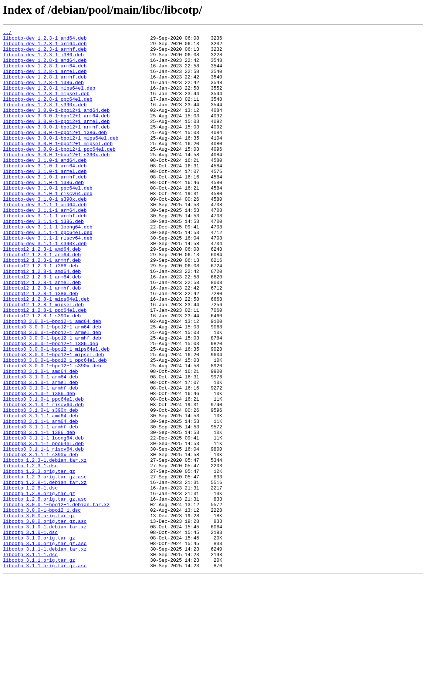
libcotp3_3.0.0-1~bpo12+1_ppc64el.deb (55, 426)
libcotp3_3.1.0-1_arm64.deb (40, 446)
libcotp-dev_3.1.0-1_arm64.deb (45, 193)
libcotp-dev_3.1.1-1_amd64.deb (45, 240)
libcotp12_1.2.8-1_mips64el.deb (46, 353)
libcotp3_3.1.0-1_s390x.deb (40, 486)
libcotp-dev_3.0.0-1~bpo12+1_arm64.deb (56, 133)
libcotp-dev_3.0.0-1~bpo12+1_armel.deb (56, 140)
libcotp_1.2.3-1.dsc (30, 553)
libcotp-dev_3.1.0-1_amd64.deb (45, 186)
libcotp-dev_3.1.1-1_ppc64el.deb (47, 273)
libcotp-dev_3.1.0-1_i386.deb (43, 213)
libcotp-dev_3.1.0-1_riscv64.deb (47, 226)
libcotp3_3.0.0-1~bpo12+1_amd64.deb (52, 380)
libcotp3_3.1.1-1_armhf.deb (40, 506)
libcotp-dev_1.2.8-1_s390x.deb (45, 120)
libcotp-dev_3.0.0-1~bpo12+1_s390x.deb (56, 180)
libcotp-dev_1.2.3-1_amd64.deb (45, 40)
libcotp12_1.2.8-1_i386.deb (40, 346)
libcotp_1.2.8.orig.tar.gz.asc (45, 593)
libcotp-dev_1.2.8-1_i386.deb (43, 93)
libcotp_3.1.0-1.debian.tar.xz (45, 626)
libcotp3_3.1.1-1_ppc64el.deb (43, 526)
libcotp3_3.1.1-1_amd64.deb (40, 493)
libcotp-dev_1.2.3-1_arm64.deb (45, 46)
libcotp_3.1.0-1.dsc (30, 633)
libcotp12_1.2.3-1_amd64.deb (42, 293)
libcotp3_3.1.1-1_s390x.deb (40, 540)
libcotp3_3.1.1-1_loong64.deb (43, 520)
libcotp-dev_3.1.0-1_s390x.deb (45, 233)
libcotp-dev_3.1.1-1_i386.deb (43, 260)
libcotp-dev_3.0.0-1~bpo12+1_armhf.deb (56, 146)
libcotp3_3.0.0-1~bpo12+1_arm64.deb (52, 386)
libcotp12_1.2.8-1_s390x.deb (42, 373)
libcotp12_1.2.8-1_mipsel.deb (43, 360)
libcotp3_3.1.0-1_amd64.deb (40, 440)
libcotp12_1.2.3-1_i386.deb (40, 313)
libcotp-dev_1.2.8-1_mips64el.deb (49, 100)
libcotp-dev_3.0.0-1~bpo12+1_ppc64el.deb (59, 173)
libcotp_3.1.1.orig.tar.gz (39, 666)
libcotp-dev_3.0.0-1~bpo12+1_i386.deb (55, 153)
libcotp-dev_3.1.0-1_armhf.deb (45, 206)
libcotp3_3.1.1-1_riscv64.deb (43, 533)
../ (7, 33)
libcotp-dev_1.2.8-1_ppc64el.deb (47, 113)
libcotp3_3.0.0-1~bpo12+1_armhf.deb (52, 400)
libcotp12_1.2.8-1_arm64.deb (42, 326)
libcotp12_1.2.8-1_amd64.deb (42, 320)
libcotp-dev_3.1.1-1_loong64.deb (47, 266)
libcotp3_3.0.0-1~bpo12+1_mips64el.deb (56, 413)
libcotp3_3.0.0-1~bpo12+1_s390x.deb (52, 433)
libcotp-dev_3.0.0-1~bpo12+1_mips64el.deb (60, 160)
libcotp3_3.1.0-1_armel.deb (40, 453)
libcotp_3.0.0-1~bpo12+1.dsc (42, 606)
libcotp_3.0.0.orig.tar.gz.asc (45, 619)
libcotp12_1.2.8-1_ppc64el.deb (45, 366)
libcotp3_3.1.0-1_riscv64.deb (43, 480)
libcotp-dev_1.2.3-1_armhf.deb (45, 53)
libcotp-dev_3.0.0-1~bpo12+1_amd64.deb (56, 126)
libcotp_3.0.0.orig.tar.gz (39, 613)
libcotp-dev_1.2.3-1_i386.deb (43, 60)
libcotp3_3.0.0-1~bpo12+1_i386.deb (50, 406)
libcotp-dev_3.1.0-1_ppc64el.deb (47, 220)
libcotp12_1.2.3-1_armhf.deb (42, 306)
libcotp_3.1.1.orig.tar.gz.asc (45, 673)
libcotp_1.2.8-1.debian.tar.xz (45, 573)
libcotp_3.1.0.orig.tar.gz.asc (45, 646)
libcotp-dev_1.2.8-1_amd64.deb (45, 66)
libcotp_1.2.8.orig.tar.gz (39, 586)
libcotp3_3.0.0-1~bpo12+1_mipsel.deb (53, 420)
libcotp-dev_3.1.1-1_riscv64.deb (47, 280)
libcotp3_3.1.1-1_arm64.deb (40, 500)
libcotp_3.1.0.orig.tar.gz (39, 639)
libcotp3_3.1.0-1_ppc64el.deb (43, 473)
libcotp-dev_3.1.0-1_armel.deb (45, 200)
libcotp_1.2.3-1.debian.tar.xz (45, 546)
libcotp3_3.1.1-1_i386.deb (39, 513)
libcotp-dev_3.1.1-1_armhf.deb (45, 253)
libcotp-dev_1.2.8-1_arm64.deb (45, 73)
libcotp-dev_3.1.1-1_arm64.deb (45, 246)
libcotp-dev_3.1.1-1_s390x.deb (45, 286)
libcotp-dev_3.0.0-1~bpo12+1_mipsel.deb (57, 166)
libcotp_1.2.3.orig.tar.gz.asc (45, 566)
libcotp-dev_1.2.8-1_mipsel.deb (46, 106)
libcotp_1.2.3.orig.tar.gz (39, 560)
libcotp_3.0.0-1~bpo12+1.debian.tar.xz (56, 600)
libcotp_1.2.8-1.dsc (30, 580)
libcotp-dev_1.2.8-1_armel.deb (45, 80)
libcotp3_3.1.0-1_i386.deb (39, 466)
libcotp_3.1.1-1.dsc (30, 659)
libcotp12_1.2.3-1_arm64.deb (42, 300)
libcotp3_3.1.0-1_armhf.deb (40, 460)
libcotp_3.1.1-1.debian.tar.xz (45, 653)
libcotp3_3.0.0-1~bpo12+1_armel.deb (52, 393)
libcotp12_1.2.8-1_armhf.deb (42, 340)
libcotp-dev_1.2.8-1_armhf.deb (45, 86)
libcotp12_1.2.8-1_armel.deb (42, 333)
